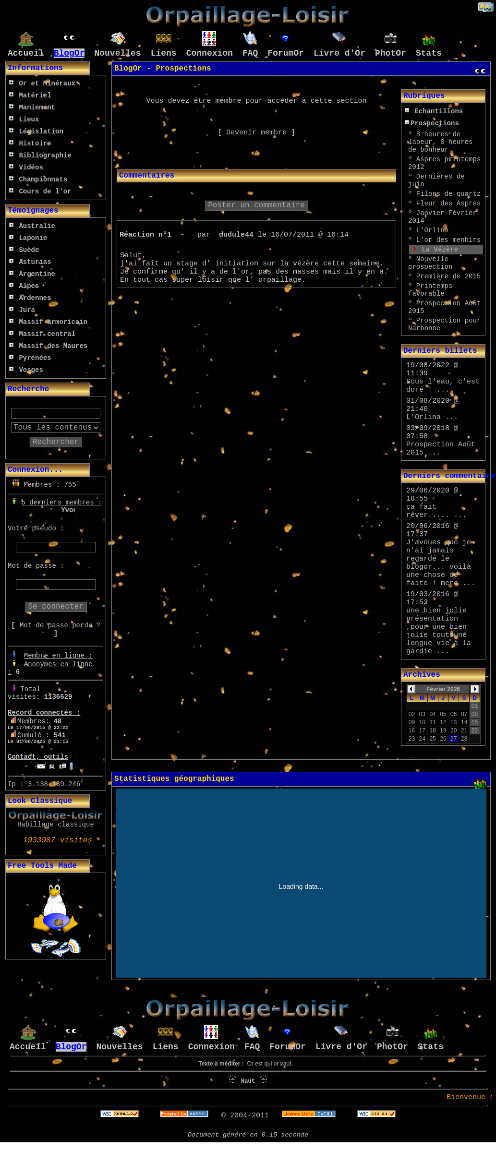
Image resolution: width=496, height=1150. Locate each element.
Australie (32, 226)
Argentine (32, 274)
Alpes (24, 286)
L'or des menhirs (448, 240)
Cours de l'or (40, 191)
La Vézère (440, 249)
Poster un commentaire (256, 205)
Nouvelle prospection (430, 263)
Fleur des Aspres (448, 203)
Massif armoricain (48, 322)
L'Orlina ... (432, 417)
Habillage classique (55, 824)
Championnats (38, 179)
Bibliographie (40, 155)
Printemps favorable (430, 290)
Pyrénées (30, 358)
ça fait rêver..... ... (436, 511)
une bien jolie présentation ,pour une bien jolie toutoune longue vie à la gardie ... (438, 631)
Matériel (30, 95)
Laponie (28, 238)
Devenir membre (256, 133)
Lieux (24, 119)
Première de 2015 (448, 276)
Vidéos (26, 167)
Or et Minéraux (42, 83)
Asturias (30, 262)
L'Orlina (432, 230)
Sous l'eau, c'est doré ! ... (443, 386)
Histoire (30, 143)
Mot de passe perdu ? (60, 625)
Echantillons (434, 111)
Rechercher (56, 442)
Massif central (42, 334)
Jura (22, 310)
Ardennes (30, 298)
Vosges (26, 370)
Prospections (432, 123)
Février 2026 (443, 689)
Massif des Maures (48, 346)
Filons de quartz (448, 194)
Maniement (32, 107)
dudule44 (236, 235)
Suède (24, 250)
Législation (36, 131)
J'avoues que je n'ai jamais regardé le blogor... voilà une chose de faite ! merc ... (440, 563)
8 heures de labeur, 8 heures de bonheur (440, 142)
